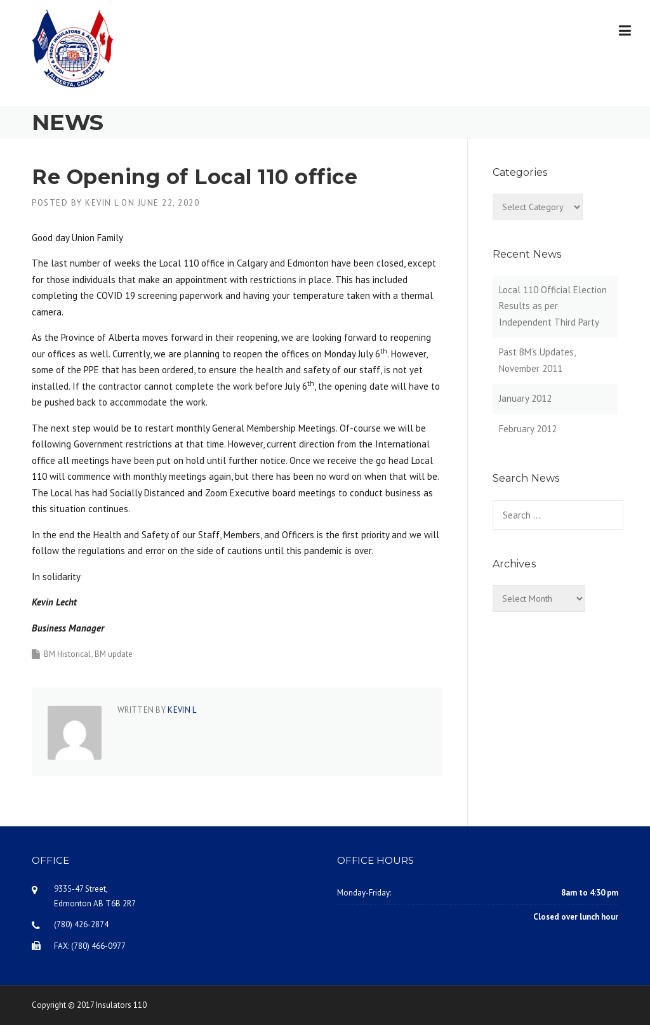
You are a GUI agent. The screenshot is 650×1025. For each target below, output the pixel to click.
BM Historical (67, 654)
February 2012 (528, 429)
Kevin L (102, 202)
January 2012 (525, 398)
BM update (114, 654)
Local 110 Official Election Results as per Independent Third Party (553, 306)
